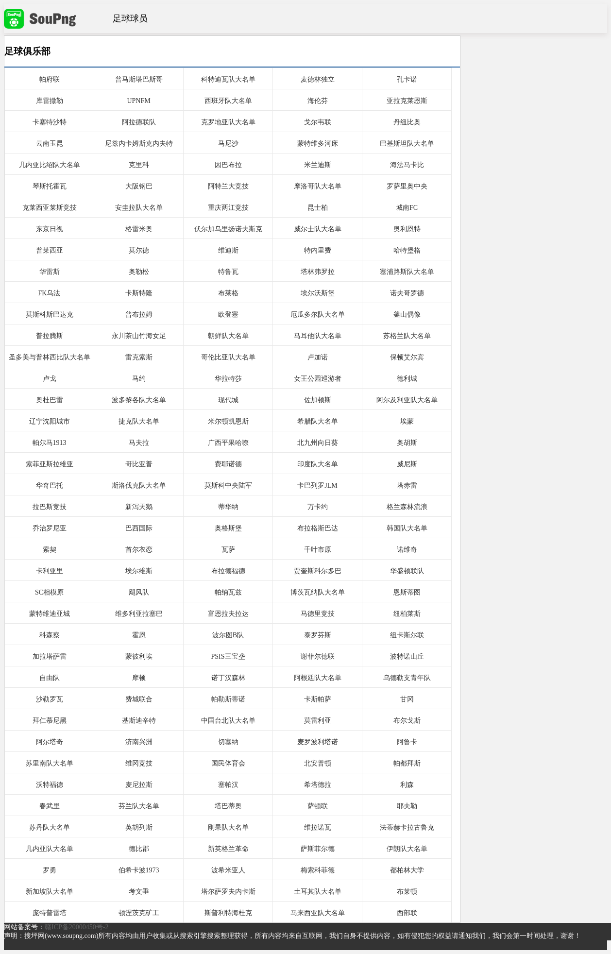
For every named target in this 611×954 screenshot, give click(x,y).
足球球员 (130, 18)
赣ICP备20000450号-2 (76, 927)
